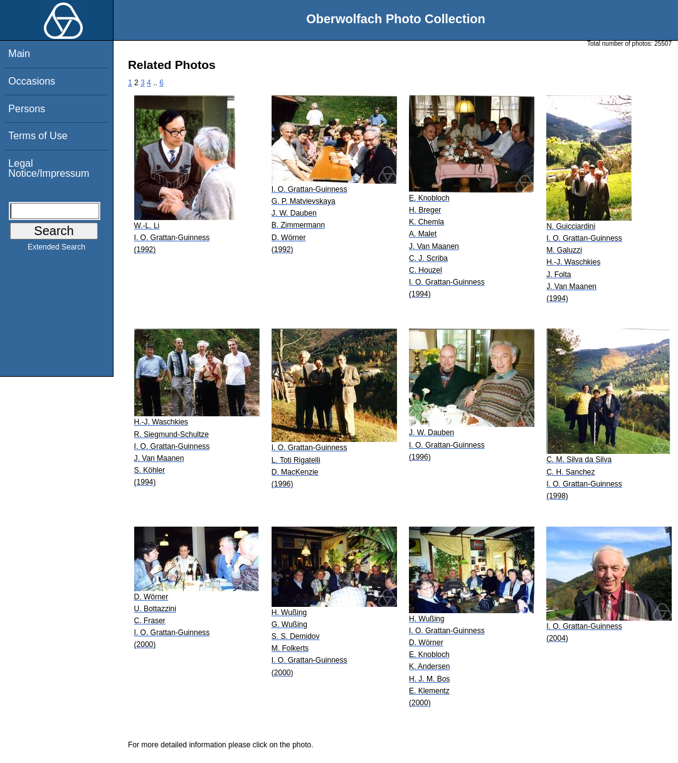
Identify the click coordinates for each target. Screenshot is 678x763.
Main (19, 53)
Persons (26, 108)
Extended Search (56, 249)
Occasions (31, 81)
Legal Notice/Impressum (48, 168)
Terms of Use (37, 135)
